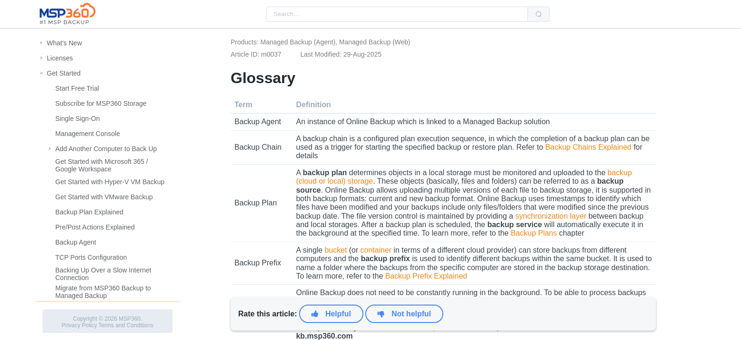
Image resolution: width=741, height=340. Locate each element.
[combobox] (397, 14)
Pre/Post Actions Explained (95, 227)
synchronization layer (550, 216)
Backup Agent (75, 242)
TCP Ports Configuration (91, 257)
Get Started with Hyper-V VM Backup (109, 182)
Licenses (60, 58)
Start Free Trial (77, 88)
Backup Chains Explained (588, 147)
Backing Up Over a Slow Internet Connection (103, 273)
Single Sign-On (77, 118)
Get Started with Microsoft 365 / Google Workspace (101, 165)
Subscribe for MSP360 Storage (100, 103)
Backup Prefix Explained (426, 276)
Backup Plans (534, 233)
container (376, 250)
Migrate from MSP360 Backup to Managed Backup (103, 291)
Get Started (64, 73)
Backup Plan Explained (89, 212)
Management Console (87, 133)
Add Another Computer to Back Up (106, 149)
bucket (336, 250)
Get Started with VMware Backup (104, 197)
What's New (64, 43)
